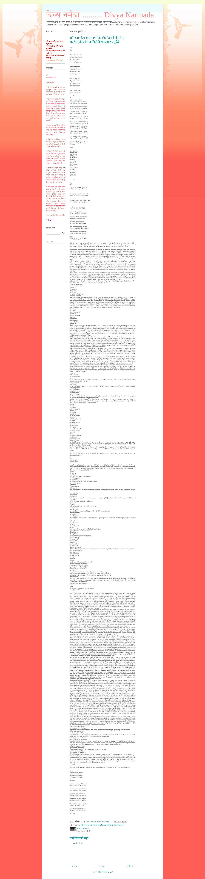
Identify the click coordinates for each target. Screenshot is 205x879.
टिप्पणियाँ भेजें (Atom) (106, 872)
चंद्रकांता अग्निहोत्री (96, 825)
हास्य (122, 825)
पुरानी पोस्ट (129, 866)
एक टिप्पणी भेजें (77, 843)
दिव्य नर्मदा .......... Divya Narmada (100, 14)
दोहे (104, 825)
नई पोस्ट (74, 866)
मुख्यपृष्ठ (101, 866)
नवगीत (114, 825)
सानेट (118, 825)
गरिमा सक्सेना (85, 825)
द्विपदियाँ (108, 825)
